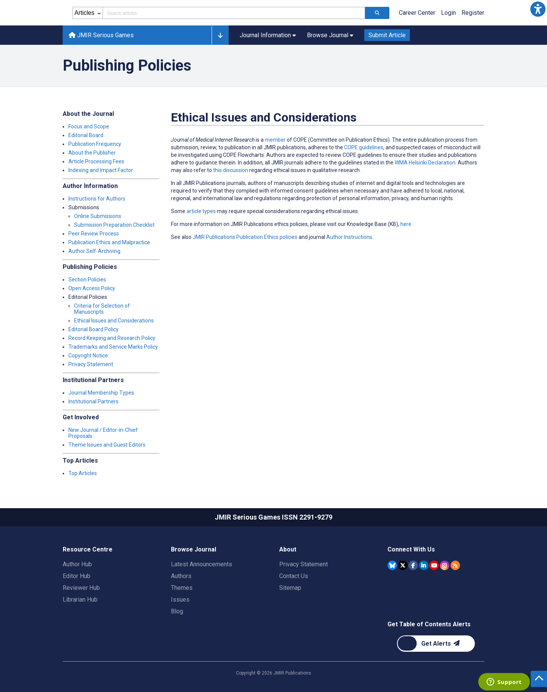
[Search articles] (377, 13)
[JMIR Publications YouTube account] (434, 565)
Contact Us (293, 576)
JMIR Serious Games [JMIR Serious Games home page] (101, 35)
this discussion (230, 170)
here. (406, 224)
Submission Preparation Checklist (114, 225)
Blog (177, 611)
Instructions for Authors (96, 199)
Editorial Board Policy (93, 329)
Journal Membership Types (101, 393)
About (287, 549)
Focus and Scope (88, 126)
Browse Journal (193, 549)
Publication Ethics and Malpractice (109, 242)
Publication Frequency (94, 144)
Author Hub (77, 564)
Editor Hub (76, 576)
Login (448, 12)
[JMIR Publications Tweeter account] (403, 565)
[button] (538, 9)
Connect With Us (411, 549)
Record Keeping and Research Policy (111, 338)
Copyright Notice (88, 355)
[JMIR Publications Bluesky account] (392, 565)
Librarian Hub (80, 599)
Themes (182, 587)
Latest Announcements (201, 564)
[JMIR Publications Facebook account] (413, 565)
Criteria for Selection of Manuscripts (102, 309)
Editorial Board (85, 135)
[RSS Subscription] (455, 565)
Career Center (417, 12)
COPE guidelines (363, 147)
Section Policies (87, 279)
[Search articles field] (234, 13)
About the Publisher (92, 153)
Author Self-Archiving (94, 251)
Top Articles (82, 473)
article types (201, 211)
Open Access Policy (91, 288)
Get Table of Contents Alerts (429, 624)
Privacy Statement (90, 364)
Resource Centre (87, 549)
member (275, 140)
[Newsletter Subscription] (436, 643)
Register (473, 12)
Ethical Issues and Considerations (114, 321)
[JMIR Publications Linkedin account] (423, 565)
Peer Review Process (93, 234)
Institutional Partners (93, 401)
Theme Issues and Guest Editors (106, 445)
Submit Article (387, 35)
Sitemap (290, 587)
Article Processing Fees (96, 161)
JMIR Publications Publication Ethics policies (245, 237)
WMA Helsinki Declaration (425, 163)
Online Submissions (97, 216)
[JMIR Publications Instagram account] (444, 565)
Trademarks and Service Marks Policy (113, 347)
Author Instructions (349, 237)
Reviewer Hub (81, 587)
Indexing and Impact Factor (100, 170)
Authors (181, 576)
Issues (180, 599)
